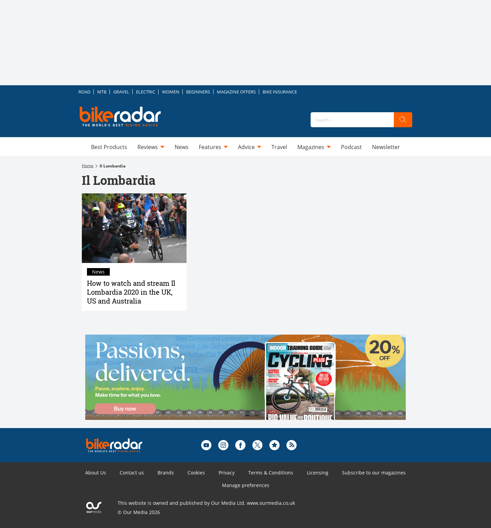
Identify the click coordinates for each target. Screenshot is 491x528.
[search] (403, 119)
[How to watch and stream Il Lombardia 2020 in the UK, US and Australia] (134, 228)
